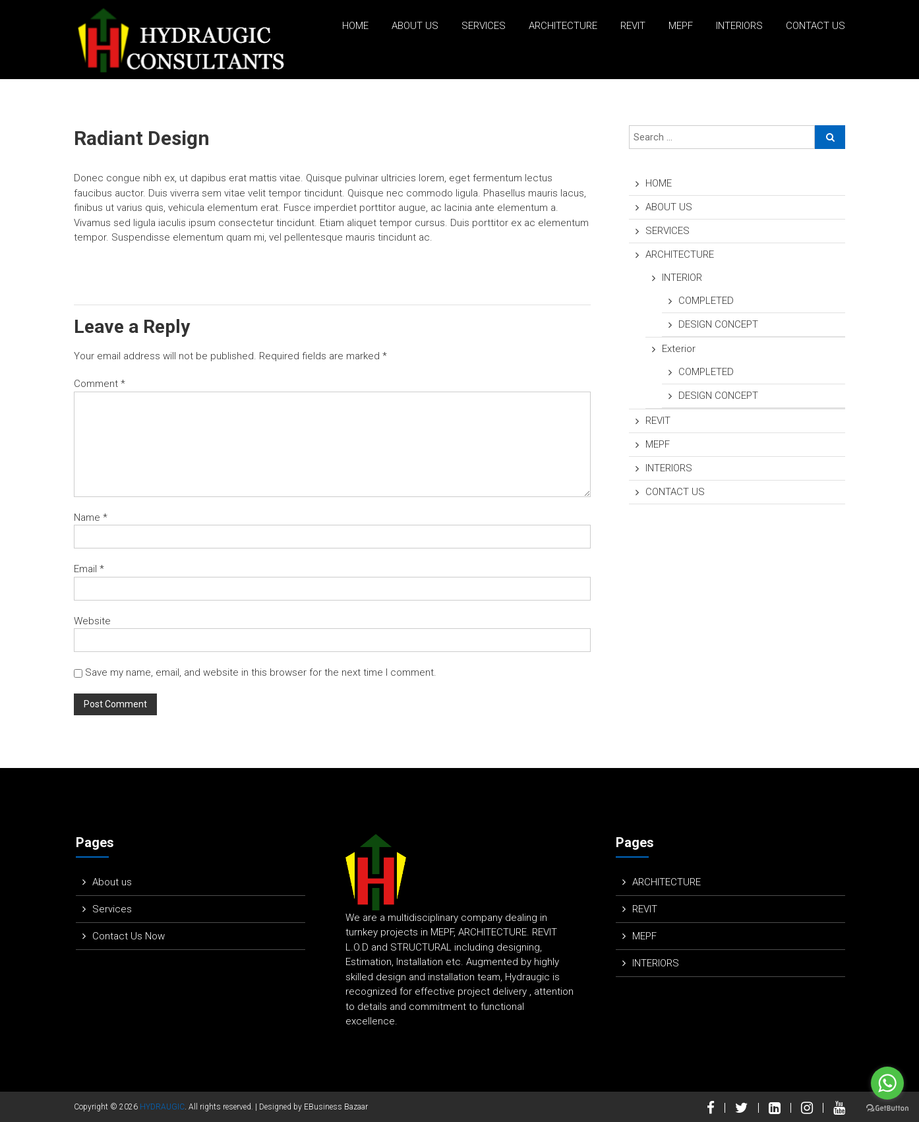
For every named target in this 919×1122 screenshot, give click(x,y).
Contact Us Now (128, 936)
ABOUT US (415, 26)
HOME (355, 26)
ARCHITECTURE (563, 26)
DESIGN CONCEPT (718, 324)
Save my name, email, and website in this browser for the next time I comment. (260, 672)
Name (90, 517)
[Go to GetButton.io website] (887, 1108)
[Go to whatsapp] (887, 1083)
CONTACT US (815, 26)
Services (112, 909)
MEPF (680, 26)
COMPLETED (706, 301)
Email (89, 569)
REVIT (632, 26)
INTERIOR (682, 277)
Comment (99, 384)
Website (92, 621)
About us (112, 882)
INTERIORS (739, 26)
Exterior (679, 349)
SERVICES (483, 26)
